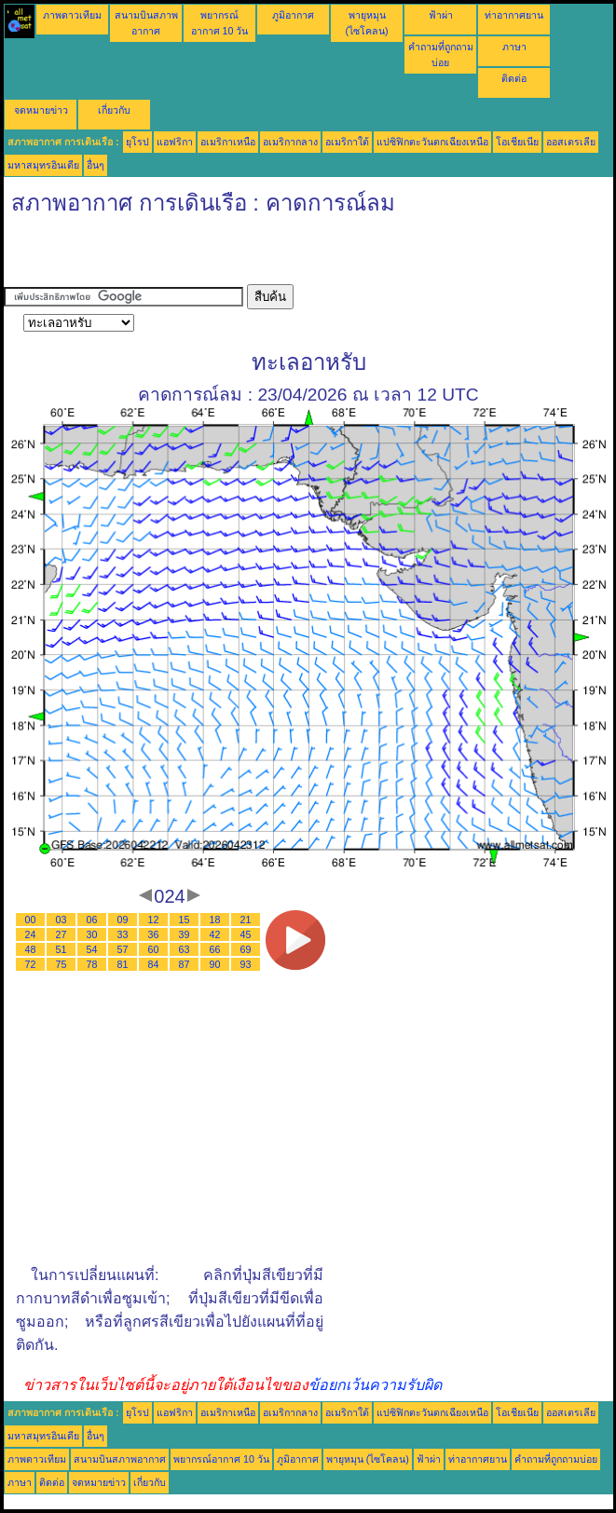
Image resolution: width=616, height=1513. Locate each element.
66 (215, 949)
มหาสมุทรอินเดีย (43, 164)
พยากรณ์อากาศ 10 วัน (221, 1459)
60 (153, 949)
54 (92, 949)
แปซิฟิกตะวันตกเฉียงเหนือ (432, 141)
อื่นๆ (95, 164)
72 (30, 964)
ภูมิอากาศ (293, 14)
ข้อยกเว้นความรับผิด (375, 1385)
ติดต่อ (514, 78)
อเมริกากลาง (290, 141)
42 (215, 934)
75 (61, 964)
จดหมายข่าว (41, 110)
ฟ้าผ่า (441, 14)
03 (61, 919)
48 (30, 949)
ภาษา (514, 46)
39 (184, 934)
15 (184, 919)
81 (123, 964)
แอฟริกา (175, 141)
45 (246, 934)
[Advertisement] (222, 256)
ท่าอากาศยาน (514, 14)
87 (184, 964)
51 (61, 949)
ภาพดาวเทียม (72, 14)
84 (153, 964)
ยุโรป (137, 141)
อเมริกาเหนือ (227, 141)
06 (92, 919)
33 (123, 934)
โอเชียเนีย (517, 141)
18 (215, 919)
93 (246, 964)
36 (153, 934)
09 (123, 919)
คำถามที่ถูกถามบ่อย (555, 1459)
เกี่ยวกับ (114, 110)
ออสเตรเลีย (570, 141)
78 (92, 964)
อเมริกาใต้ (347, 141)
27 (61, 934)
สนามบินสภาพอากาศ (120, 1459)
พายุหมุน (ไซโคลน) (367, 1459)
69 (246, 949)
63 (184, 949)
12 (153, 919)
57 (123, 949)
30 (92, 934)
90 (215, 964)
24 (30, 934)
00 (30, 919)
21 (246, 919)
